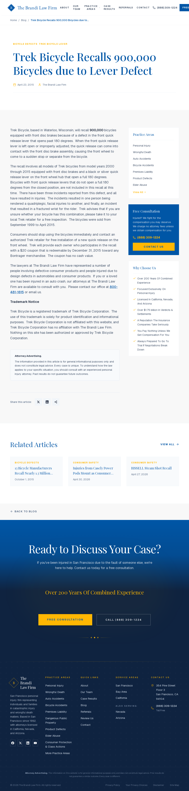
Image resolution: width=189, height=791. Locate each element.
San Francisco (124, 685)
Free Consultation (65, 619)
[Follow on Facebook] (12, 743)
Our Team (76, 8)
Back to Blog (23, 511)
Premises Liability (143, 171)
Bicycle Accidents (143, 165)
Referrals (126, 7)
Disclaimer (158, 785)
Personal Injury (142, 145)
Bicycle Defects (25, 44)
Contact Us (154, 246)
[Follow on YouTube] (35, 743)
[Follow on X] (20, 743)
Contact (143, 7)
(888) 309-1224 (146, 237)
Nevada (120, 711)
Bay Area (121, 691)
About (64, 7)
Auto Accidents (142, 158)
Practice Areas (92, 8)
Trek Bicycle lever (53, 44)
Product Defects (142, 178)
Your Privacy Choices (136, 785)
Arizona (120, 718)
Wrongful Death (142, 152)
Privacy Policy (113, 785)
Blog (23, 20)
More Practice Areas (57, 753)
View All (139, 192)
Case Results (109, 8)
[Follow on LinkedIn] (27, 743)
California (121, 698)
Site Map (174, 785)
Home (13, 20)
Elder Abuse (140, 185)
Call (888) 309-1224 (124, 619)
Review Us (87, 718)
